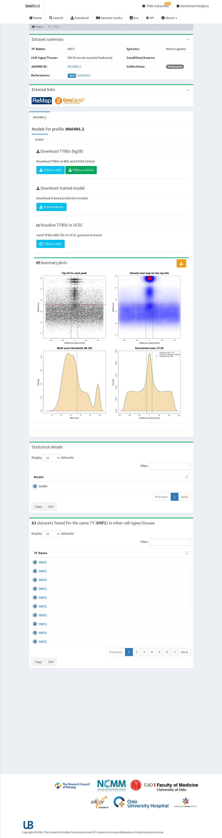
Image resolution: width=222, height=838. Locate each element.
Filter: (165, 466)
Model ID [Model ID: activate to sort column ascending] (77, 484)
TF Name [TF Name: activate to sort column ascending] (38, 564)
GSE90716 (173, 687)
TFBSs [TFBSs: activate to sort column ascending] (124, 486)
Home (37, 26)
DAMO (39, 139)
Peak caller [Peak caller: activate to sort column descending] (57, 484)
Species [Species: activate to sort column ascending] (147, 567)
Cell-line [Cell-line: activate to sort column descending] (58, 567)
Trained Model (51, 207)
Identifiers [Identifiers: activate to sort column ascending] (174, 567)
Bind (32, 6)
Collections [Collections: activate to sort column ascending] (122, 567)
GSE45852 (84, 75)
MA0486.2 (74, 66)
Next (184, 506)
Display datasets (53, 458)
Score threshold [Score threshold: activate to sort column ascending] (146, 484)
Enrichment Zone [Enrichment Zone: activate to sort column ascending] (100, 484)
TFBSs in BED (50, 170)
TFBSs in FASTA (81, 170)
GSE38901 (173, 576)
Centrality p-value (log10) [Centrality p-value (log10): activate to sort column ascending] (173, 482)
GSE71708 (173, 705)
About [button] (169, 18)
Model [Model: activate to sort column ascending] (38, 486)
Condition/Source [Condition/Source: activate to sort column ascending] (90, 567)
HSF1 (43, 576)
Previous (161, 506)
